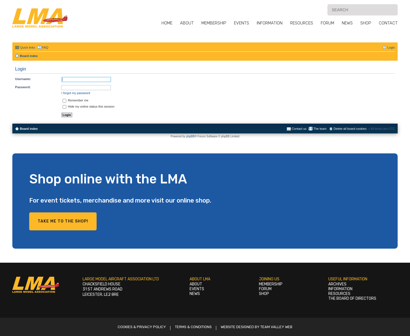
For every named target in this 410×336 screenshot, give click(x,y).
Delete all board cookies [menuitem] (350, 128)
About (187, 23)
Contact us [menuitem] (299, 128)
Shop (365, 23)
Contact (388, 23)
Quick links (27, 47)
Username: (23, 79)
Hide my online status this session (89, 106)
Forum (327, 23)
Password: (23, 87)
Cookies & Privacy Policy (142, 327)
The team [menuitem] (319, 128)
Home (166, 23)
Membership (213, 23)
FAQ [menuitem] (45, 47)
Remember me (75, 100)
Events (241, 23)
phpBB (190, 136)
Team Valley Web (276, 327)
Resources (301, 23)
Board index (29, 128)
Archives (337, 284)
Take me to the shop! (63, 221)
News (347, 23)
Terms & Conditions (193, 327)
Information (270, 23)
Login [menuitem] (391, 47)
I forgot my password (76, 93)
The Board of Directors (352, 298)
